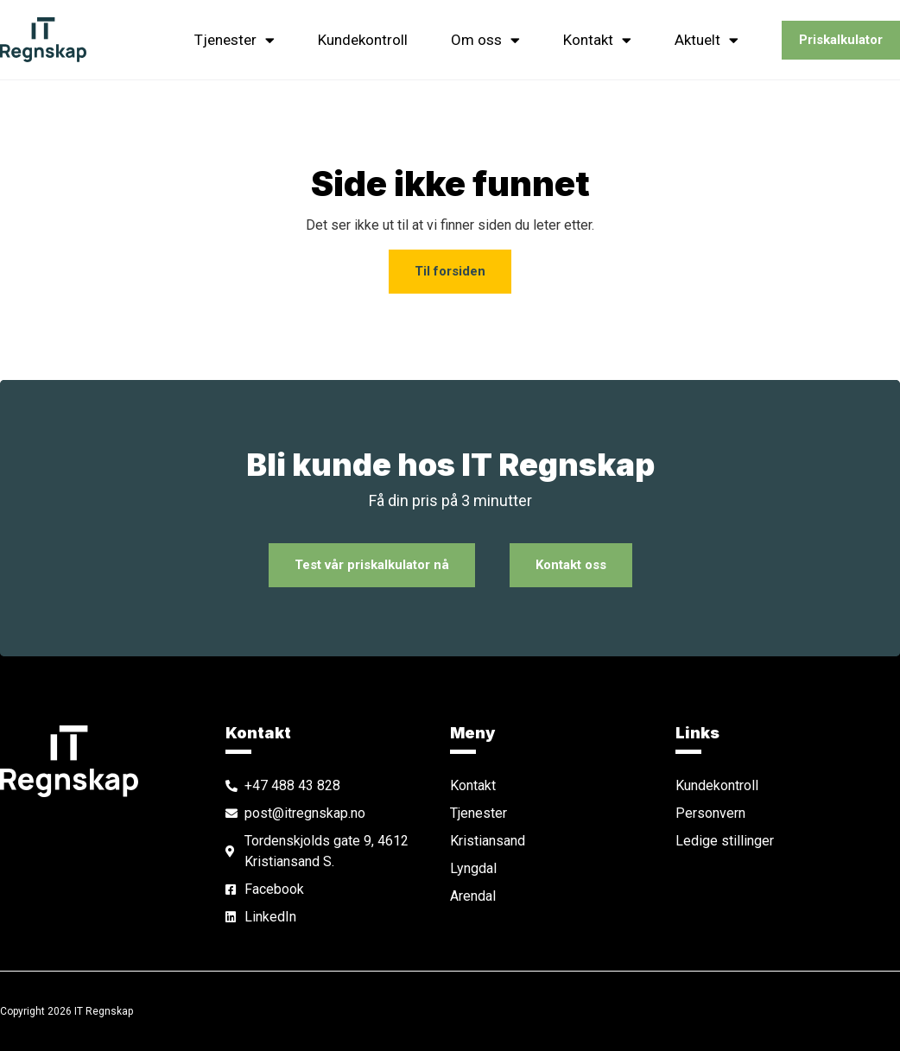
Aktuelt (706, 39)
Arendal (473, 896)
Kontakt (597, 39)
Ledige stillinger (724, 841)
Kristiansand (487, 841)
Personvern (710, 813)
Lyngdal (473, 868)
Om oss (485, 39)
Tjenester (234, 39)
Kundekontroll (363, 39)
